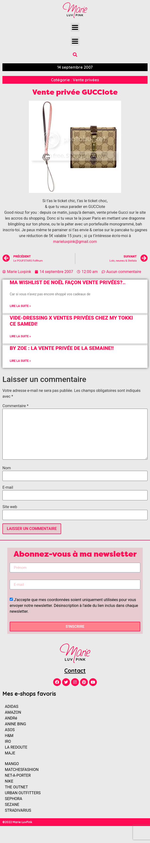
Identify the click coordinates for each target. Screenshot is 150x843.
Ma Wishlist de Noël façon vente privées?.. (67, 282)
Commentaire (15, 406)
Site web (9, 507)
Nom (6, 468)
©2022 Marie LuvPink (17, 822)
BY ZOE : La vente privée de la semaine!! (62, 348)
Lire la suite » (20, 306)
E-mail (7, 487)
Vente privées (86, 79)
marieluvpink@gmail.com (75, 241)
